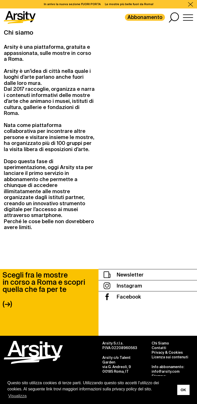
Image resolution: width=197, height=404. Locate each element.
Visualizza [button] (17, 396)
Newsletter (124, 274)
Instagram (123, 285)
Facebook (122, 296)
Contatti (159, 348)
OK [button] (183, 390)
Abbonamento (144, 17)
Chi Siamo (160, 343)
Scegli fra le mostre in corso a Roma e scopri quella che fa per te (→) (44, 289)
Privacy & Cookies (167, 352)
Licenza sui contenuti (170, 357)
